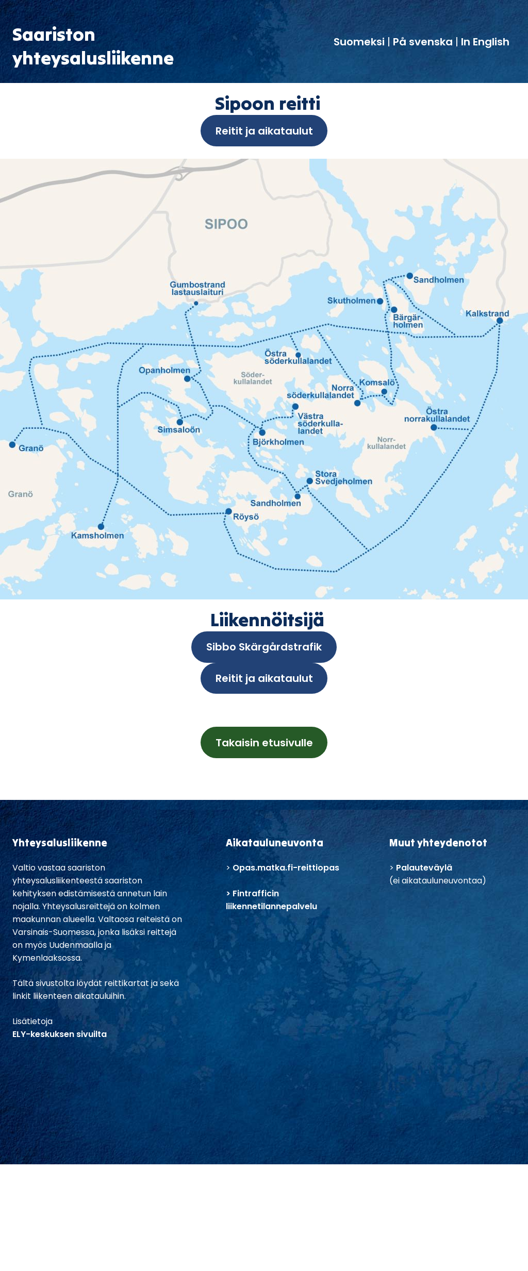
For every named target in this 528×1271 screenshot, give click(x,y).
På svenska (423, 42)
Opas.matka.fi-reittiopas (286, 868)
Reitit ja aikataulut (264, 131)
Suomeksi (360, 42)
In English (485, 42)
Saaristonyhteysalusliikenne (93, 46)
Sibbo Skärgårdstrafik (264, 647)
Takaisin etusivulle (264, 742)
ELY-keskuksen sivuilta (59, 1034)
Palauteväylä (424, 868)
